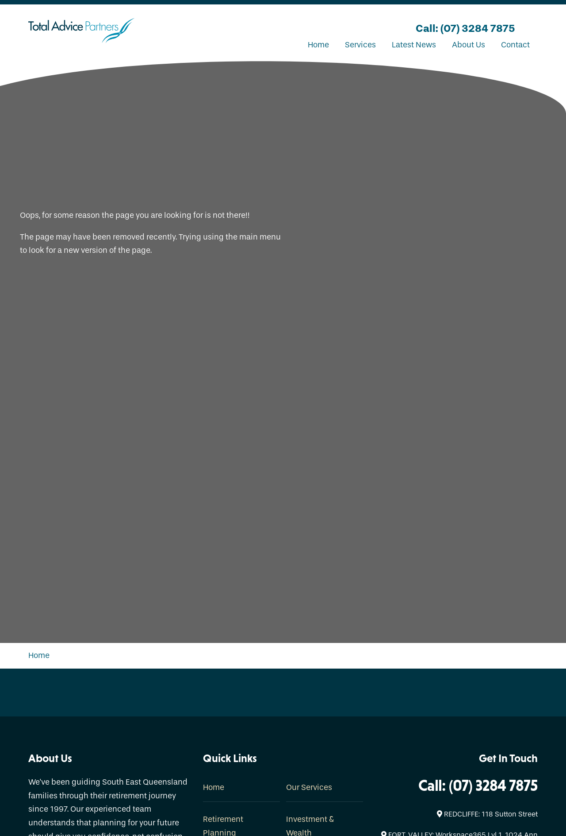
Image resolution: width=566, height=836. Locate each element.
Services (360, 45)
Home (318, 45)
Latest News (414, 45)
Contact (515, 45)
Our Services (309, 787)
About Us (468, 45)
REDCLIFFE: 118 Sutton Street (487, 814)
